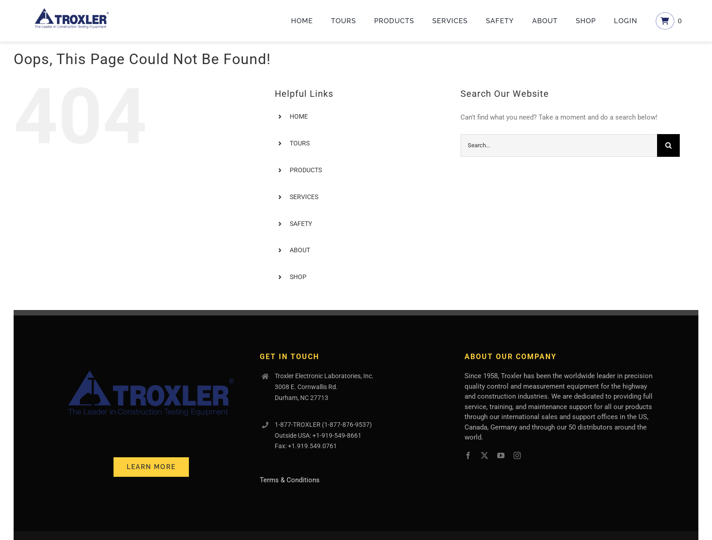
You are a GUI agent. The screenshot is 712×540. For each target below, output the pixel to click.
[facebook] (468, 455)
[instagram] (517, 455)
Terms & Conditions (290, 480)
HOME (299, 116)
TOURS (300, 143)
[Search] (668, 145)
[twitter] (484, 455)
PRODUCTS (306, 170)
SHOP (298, 276)
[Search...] (558, 145)
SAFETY (301, 223)
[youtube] (500, 455)
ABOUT (300, 250)
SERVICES (304, 196)
